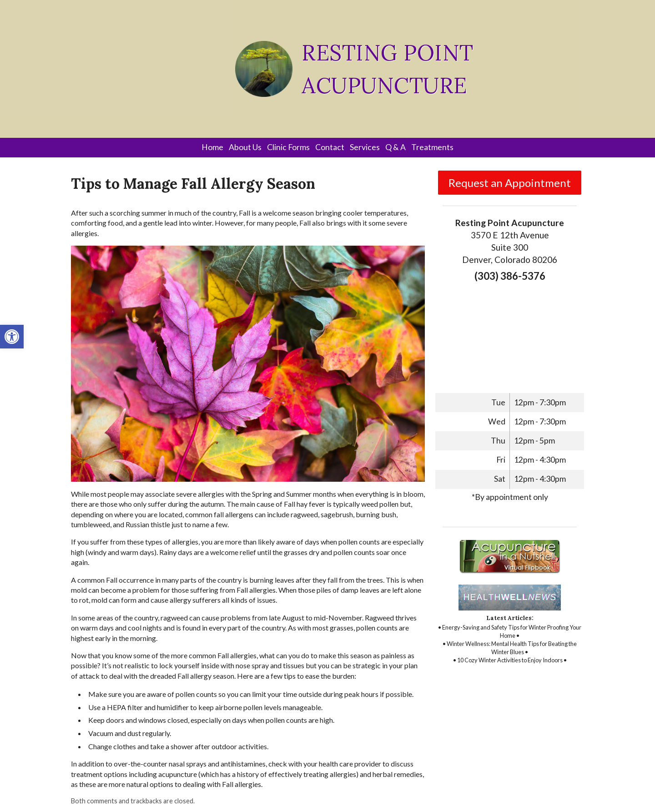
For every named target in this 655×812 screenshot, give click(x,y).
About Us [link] (245, 147)
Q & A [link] (395, 147)
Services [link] (365, 147)
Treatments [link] (432, 147)
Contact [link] (329, 147)
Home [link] (212, 147)
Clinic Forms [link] (288, 147)
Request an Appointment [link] (509, 182)
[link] (12, 336)
